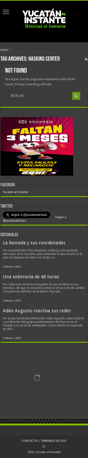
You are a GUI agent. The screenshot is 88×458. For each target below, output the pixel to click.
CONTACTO (30, 441)
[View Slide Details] (36, 147)
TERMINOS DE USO (53, 441)
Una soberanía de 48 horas (31, 276)
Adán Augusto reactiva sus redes (37, 310)
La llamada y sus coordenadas (34, 243)
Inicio (4, 50)
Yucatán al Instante (15, 192)
